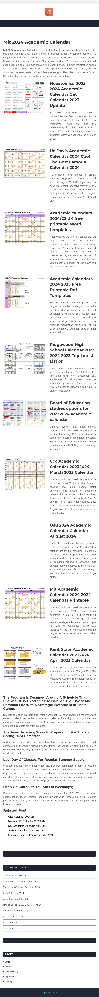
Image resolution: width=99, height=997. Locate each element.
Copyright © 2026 (49, 992)
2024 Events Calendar (15, 875)
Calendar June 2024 (14, 922)
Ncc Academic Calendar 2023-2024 (27, 825)
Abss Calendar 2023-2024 (16, 899)
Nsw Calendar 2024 (13, 916)
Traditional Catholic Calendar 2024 (21, 887)
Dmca (7, 962)
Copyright (9, 976)
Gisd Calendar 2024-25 (21, 816)
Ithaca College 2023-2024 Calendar (22, 905)
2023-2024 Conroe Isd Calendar (20, 881)
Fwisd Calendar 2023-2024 (17, 910)
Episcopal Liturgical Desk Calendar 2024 (30, 835)
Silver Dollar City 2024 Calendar (26, 830)
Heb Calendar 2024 (13, 893)
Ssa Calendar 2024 (13, 928)
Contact (8, 967)
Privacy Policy (11, 971)
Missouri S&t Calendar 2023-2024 (27, 821)
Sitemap (9, 981)
